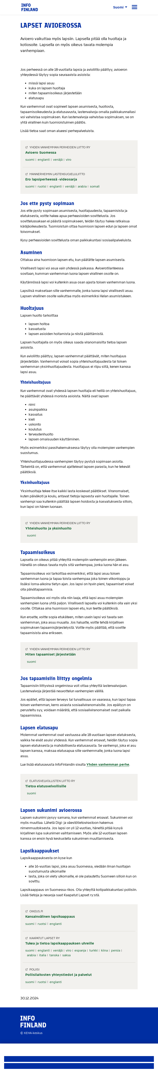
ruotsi (42, 186)
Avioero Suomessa (40, 152)
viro (68, 160)
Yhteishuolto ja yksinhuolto (48, 528)
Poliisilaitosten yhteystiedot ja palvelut (58, 975)
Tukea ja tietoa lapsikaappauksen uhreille (59, 943)
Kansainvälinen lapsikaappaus (50, 917)
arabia (82, 186)
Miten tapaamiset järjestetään (50, 654)
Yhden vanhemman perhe (107, 764)
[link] (29, 7)
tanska (54, 955)
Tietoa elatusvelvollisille (45, 786)
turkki (93, 950)
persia (115, 950)
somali (95, 186)
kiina (104, 950)
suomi (29, 160)
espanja (80, 950)
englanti (44, 160)
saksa (66, 955)
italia (42, 955)
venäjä (58, 160)
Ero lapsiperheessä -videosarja (51, 179)
